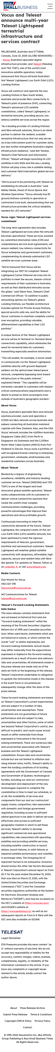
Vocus (6, 59)
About (13, 1008)
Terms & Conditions (41, 1014)
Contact (27, 1027)
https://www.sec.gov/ (37, 903)
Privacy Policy (42, 1020)
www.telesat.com (36, 566)
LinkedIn (10, 566)
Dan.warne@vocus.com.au (16, 587)
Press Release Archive (32, 1008)
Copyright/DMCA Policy (18, 1020)
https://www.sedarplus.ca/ (16, 911)
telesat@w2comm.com (14, 598)
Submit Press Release (15, 1014)
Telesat (37, 63)
